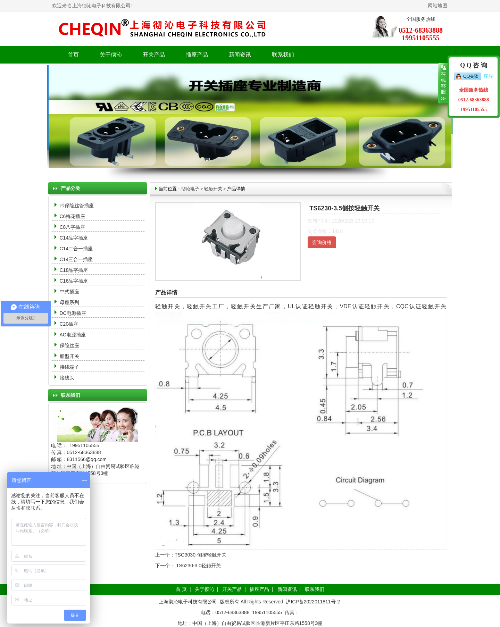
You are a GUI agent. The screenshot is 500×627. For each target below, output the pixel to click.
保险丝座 (69, 345)
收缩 (443, 83)
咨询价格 (322, 242)
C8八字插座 (72, 227)
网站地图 (437, 5)
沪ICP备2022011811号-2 (313, 601)
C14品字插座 (74, 238)
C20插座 (69, 324)
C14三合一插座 (76, 259)
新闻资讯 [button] (240, 55)
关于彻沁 (111, 55)
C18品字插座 (74, 270)
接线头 (67, 378)
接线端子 (69, 367)
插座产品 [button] (197, 55)
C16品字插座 (74, 281)
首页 (73, 55)
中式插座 (69, 291)
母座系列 (69, 302)
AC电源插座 (73, 334)
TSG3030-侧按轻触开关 (200, 555)
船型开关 (69, 356)
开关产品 (232, 589)
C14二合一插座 (76, 248)
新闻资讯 (287, 589)
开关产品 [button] (154, 55)
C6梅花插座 (72, 216)
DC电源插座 (74, 313)
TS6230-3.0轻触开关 (198, 565)
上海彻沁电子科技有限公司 (101, 5)
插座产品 (259, 589)
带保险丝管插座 (77, 205)
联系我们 (283, 55)
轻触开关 (213, 188)
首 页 (181, 589)
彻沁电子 (190, 188)
